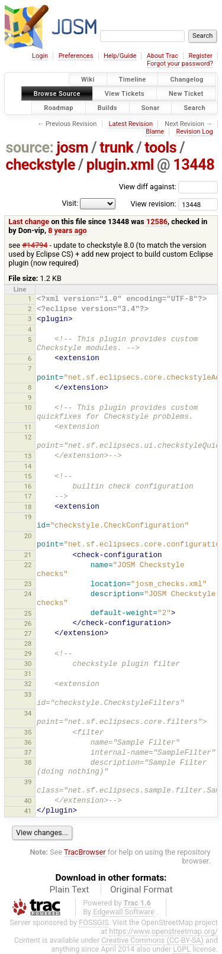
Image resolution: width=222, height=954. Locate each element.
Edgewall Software (124, 911)
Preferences (76, 56)
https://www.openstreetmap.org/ (163, 931)
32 (28, 684)
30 (28, 663)
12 (28, 437)
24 (28, 594)
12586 (157, 221)
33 (28, 694)
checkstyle (40, 164)
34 (28, 713)
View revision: (153, 203)
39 (28, 782)
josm (72, 147)
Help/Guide (120, 56)
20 (28, 536)
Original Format (141, 889)
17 (28, 496)
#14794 (34, 245)
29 (28, 653)
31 (28, 674)
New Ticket (186, 93)
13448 (193, 164)
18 (28, 507)
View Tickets (124, 93)
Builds (107, 107)
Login (40, 56)
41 (28, 811)
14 (28, 466)
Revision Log (194, 131)
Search (194, 107)
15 (28, 476)
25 (28, 613)
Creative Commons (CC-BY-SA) (152, 940)
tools (160, 147)
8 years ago (67, 230)
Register (200, 56)
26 (28, 623)
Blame (155, 131)
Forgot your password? (180, 63)
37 (28, 752)
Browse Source (57, 93)
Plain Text (69, 889)
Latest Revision (130, 124)
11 (28, 427)
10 (28, 407)
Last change (28, 221)
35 (28, 732)
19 (28, 517)
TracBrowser (85, 852)
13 (28, 456)
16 (28, 486)
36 (28, 742)
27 (28, 633)
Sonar (150, 107)
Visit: (70, 203)
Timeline (132, 79)
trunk (116, 147)
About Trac (162, 56)
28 (28, 643)
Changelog (186, 79)
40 (28, 801)
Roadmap (58, 107)
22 (28, 565)
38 (28, 762)
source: (30, 147)
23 (28, 584)
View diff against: (168, 186)
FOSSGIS (93, 922)
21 (28, 555)
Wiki (88, 79)
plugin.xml (120, 164)
